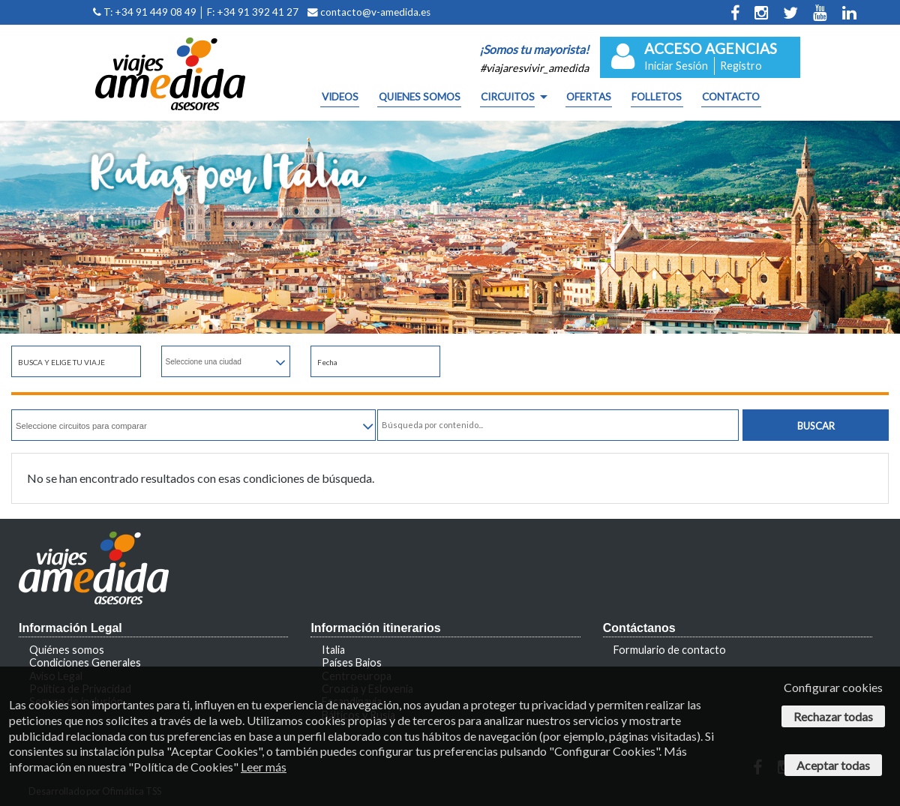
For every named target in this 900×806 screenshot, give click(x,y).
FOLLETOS (657, 97)
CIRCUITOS (508, 97)
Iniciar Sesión (676, 65)
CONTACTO (731, 97)
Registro (741, 65)
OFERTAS (588, 97)
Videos (340, 97)
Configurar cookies (833, 687)
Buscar (816, 426)
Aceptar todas (833, 765)
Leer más (263, 767)
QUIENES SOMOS (419, 97)
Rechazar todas (833, 716)
